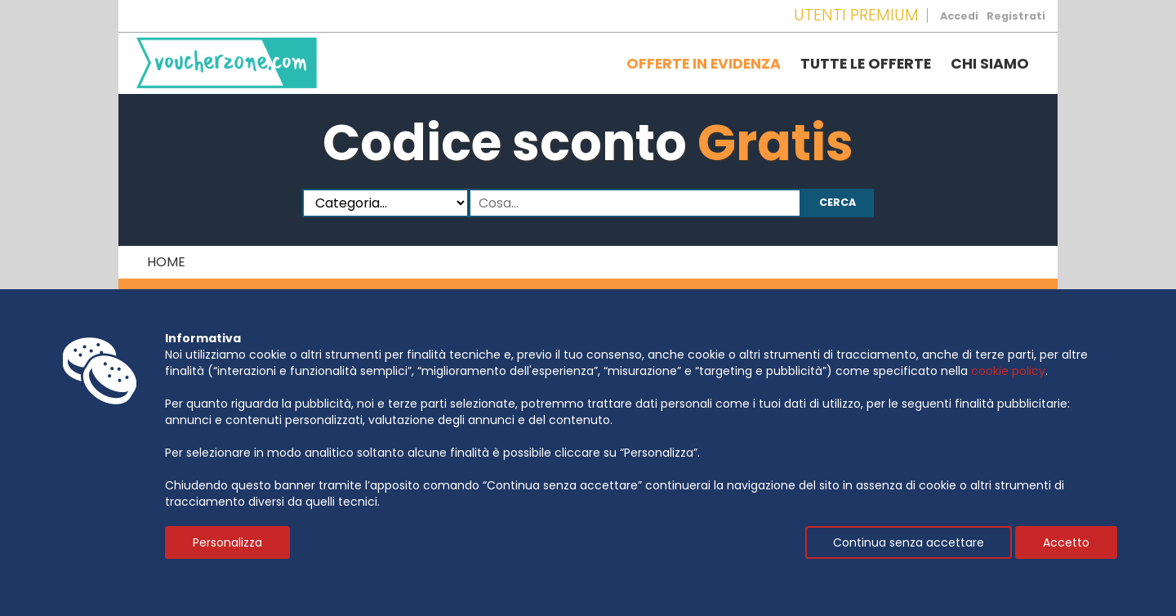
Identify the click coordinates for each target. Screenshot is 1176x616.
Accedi (959, 16)
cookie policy (1008, 371)
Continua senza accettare (908, 542)
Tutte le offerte (865, 64)
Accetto (1066, 542)
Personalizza (227, 542)
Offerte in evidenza (703, 64)
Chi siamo (990, 64)
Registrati (1016, 16)
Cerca (837, 202)
